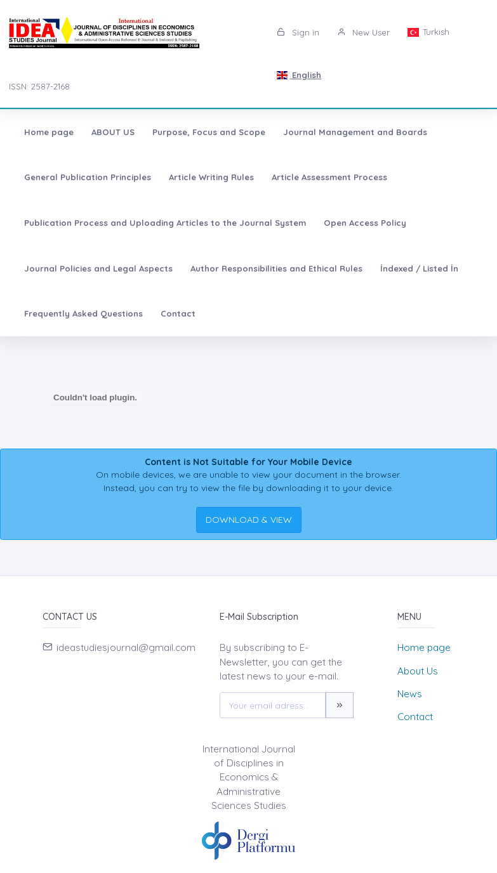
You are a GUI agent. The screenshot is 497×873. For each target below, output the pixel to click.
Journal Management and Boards (355, 132)
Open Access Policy (365, 223)
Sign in (298, 32)
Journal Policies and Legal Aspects (98, 268)
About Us (417, 671)
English (299, 75)
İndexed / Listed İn (419, 268)
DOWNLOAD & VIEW (249, 519)
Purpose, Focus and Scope (208, 132)
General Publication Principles (87, 177)
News (409, 694)
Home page (49, 132)
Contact (178, 313)
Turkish (428, 32)
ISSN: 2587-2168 (39, 86)
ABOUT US (113, 132)
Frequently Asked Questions (83, 313)
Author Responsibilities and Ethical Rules (276, 268)
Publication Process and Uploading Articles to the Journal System (165, 223)
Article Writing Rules (211, 177)
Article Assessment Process (329, 177)
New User (363, 32)
